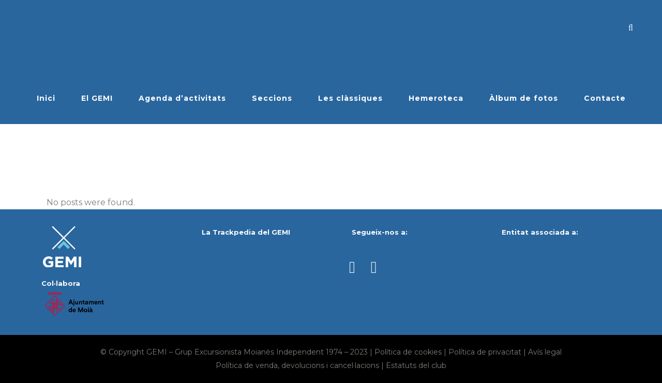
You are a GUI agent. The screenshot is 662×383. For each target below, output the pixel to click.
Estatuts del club (416, 365)
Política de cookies (408, 352)
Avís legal (545, 352)
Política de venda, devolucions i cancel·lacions (297, 365)
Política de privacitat (484, 352)
